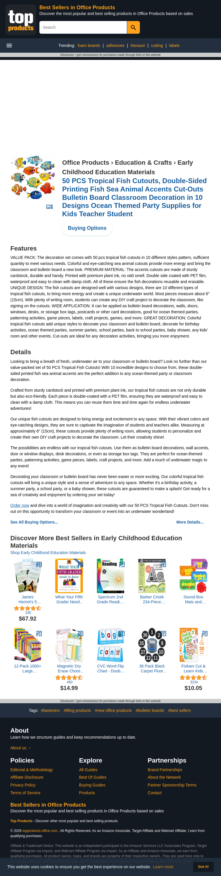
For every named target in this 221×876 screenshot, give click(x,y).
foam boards (89, 45)
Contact (154, 792)
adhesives (115, 45)
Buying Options (87, 228)
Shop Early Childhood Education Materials (48, 552)
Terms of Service (25, 792)
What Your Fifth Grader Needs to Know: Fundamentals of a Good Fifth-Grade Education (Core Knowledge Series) (69, 599)
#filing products (77, 710)
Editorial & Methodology (31, 769)
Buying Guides (92, 785)
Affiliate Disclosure (26, 777)
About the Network (164, 777)
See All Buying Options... (34, 522)
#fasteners (50, 710)
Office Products (85, 162)
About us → (20, 748)
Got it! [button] (203, 867)
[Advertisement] (110, 100)
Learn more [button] (163, 866)
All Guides (88, 769)
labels (174, 45)
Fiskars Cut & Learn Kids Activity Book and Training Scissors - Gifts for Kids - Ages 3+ (193, 669)
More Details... (190, 522)
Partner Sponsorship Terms (172, 785)
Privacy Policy (22, 785)
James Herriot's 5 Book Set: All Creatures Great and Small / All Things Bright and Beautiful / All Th (28, 599)
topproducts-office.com (39, 831)
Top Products (21, 821)
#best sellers (179, 710)
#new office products (113, 710)
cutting (157, 45)
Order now (19, 505)
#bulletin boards (150, 710)
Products (87, 792)
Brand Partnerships (165, 769)
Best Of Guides (92, 777)
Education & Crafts (143, 162)
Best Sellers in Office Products (77, 7)
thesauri (138, 45)
